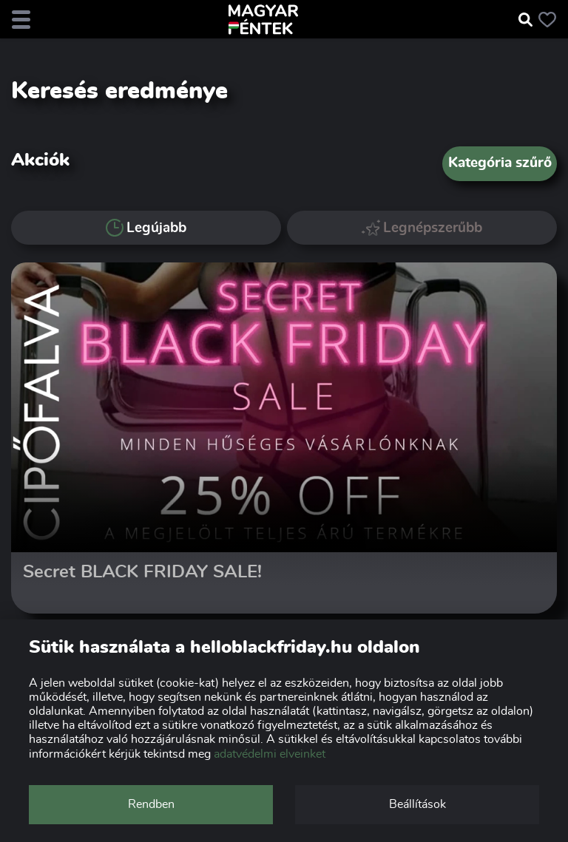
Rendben (151, 804)
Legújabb (146, 228)
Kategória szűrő (500, 163)
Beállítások (417, 804)
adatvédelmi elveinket (269, 754)
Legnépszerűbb (422, 227)
